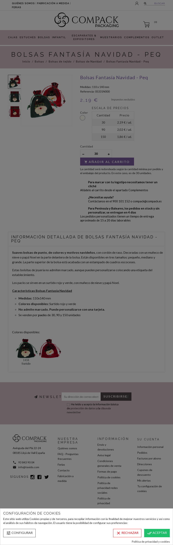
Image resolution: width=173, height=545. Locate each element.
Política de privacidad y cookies (151, 541)
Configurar (19, 533)
